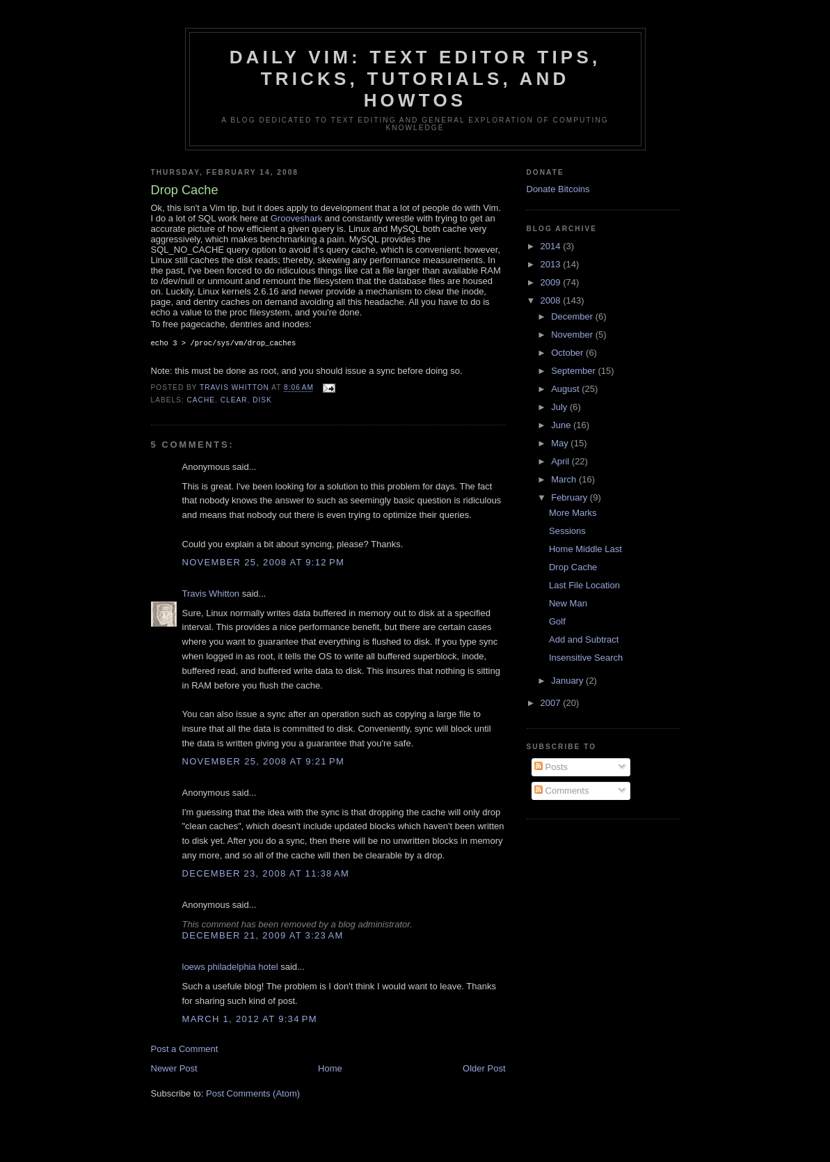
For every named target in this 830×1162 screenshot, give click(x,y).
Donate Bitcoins (558, 189)
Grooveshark (296, 218)
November (573, 334)
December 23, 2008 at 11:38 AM (266, 875)
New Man (568, 603)
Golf (557, 621)
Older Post (484, 1070)
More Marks (573, 513)
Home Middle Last (585, 549)
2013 (552, 264)
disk (262, 401)
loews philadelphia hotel (230, 968)
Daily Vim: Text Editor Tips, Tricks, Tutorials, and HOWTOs (415, 79)
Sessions (567, 531)
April (561, 461)
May (560, 443)
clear (234, 401)
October (568, 352)
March (565, 479)
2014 (552, 246)
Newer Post (174, 1070)
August (566, 389)
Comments (561, 790)
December (573, 316)
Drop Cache (573, 567)
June (562, 425)
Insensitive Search (586, 657)
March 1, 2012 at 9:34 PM (249, 1020)
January (568, 680)
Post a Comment (184, 1050)
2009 (552, 282)
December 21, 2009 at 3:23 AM (263, 937)
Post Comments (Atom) (253, 1095)
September (574, 371)
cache (201, 401)
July (560, 407)
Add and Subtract (583, 639)
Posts (551, 767)
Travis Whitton (211, 595)
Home (330, 1070)
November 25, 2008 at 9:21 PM (263, 762)
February (570, 497)
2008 (552, 300)
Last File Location (584, 585)
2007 (552, 703)
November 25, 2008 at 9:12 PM (263, 563)
